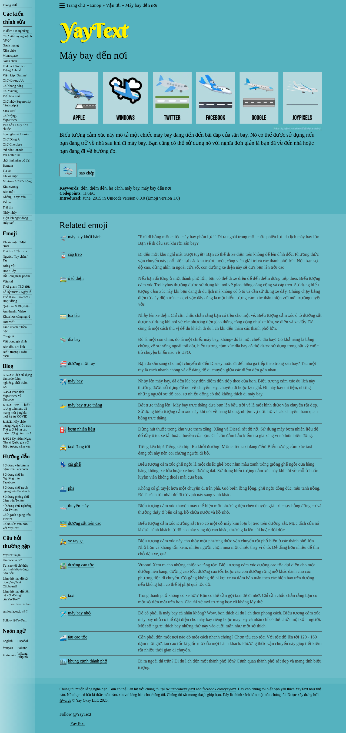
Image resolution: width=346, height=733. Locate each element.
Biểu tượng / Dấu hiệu (15, 354)
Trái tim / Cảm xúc (15, 251)
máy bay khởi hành (84, 236)
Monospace (10, 56)
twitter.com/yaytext (180, 689)
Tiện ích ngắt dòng (15, 218)
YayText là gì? (12, 555)
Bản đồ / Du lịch (14, 347)
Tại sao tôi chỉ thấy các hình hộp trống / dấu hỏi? (16, 569)
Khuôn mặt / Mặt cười (14, 244)
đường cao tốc (81, 565)
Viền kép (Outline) (15, 75)
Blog (8, 366)
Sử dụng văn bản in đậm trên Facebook (16, 467)
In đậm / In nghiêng (16, 31)
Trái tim (8, 207)
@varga (65, 700)
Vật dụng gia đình (15, 341)
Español (23, 641)
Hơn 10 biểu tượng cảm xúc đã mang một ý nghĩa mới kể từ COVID (16, 410)
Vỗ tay (7, 202)
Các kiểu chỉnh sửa (14, 18)
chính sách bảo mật (249, 695)
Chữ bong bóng (13, 86)
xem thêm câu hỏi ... (21, 604)
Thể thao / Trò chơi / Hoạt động (16, 299)
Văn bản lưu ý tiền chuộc (15, 127)
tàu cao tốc (77, 637)
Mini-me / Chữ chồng (17, 181)
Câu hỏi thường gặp (16, 542)
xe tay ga (76, 541)
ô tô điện (76, 278)
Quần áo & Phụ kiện (16, 306)
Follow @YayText (14, 620)
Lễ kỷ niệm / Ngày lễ (17, 292)
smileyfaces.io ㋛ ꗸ (15, 611)
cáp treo (75, 254)
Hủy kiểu (9, 223)
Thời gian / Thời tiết (16, 286)
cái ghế (74, 464)
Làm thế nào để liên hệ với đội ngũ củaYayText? (16, 595)
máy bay (75, 381)
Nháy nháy (10, 212)
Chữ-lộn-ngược (13, 80)
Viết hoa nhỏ (11, 96)
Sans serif (9, 111)
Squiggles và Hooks (16, 134)
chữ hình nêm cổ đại (16, 160)
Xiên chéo (9, 50)
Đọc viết (9, 322)
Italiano (23, 648)
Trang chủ (10, 5)
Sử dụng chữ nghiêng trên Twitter (17, 508)
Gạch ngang (11, 45)
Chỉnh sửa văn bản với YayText (15, 526)
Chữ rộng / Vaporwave (10, 118)
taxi (71, 595)
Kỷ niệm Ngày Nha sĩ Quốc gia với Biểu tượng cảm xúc (17, 442)
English (8, 641)
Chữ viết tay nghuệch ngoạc (17, 38)
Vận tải (8, 281)
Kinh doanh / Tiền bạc (15, 329)
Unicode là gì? (12, 560)
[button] (61, 6)
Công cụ (8, 336)
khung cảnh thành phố (87, 661)
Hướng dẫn (16, 456)
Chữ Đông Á (11, 139)
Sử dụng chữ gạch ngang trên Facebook (16, 489)
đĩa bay (74, 339)
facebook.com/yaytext (219, 689)
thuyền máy (78, 505)
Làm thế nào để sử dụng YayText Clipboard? (15, 582)
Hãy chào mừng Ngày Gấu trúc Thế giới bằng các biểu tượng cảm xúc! (17, 427)
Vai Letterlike (12, 155)
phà (71, 488)
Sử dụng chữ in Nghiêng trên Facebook (13, 478)
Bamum (8, 165)
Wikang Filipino (23, 655)
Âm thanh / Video (14, 311)
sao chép (86, 173)
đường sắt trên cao (84, 523)
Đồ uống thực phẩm (16, 276)
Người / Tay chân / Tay (15, 258)
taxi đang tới (79, 446)
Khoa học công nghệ (16, 316)
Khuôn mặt (10, 176)
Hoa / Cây (9, 271)
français (8, 648)
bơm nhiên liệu (81, 429)
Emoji (10, 233)
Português (9, 655)
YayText (77, 723)
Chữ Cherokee (12, 144)
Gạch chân (10, 61)
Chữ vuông (10, 91)
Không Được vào (14, 197)
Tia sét (7, 171)
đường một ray (81, 363)
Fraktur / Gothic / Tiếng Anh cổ (14, 68)
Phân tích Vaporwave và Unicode (13, 396)
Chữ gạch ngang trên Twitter (17, 516)
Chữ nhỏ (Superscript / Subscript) (17, 103)
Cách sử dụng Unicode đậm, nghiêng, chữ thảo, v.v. (17, 380)
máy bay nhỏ (79, 613)
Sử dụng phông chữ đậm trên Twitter (16, 498)
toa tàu (73, 315)
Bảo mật (9, 192)
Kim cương (10, 187)
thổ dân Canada (13, 150)
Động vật (9, 266)
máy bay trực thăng (85, 405)
